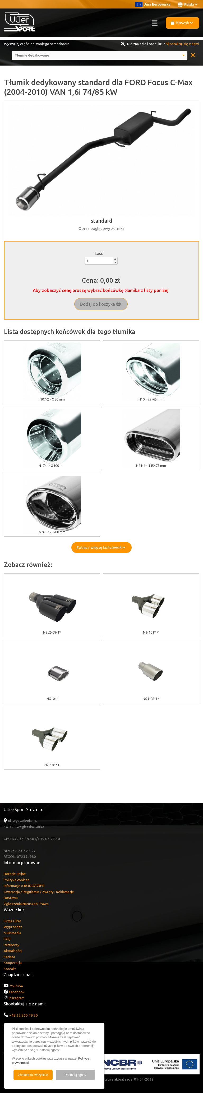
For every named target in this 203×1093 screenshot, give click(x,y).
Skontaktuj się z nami (182, 44)
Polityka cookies (17, 880)
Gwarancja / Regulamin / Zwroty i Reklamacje (39, 892)
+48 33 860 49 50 (23, 1015)
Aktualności (13, 951)
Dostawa (11, 898)
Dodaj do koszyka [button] (100, 304)
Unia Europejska (152, 4)
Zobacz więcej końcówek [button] (100, 547)
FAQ (7, 939)
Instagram (17, 998)
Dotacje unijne (15, 874)
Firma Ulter (12, 921)
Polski (187, 4)
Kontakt (10, 969)
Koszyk (182, 22)
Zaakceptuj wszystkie (33, 1075)
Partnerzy (11, 945)
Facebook (17, 992)
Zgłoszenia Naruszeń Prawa (26, 904)
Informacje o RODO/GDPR (24, 886)
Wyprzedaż (13, 927)
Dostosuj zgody (75, 1075)
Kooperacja (13, 963)
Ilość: (99, 253)
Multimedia (12, 933)
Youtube (16, 986)
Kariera (9, 957)
